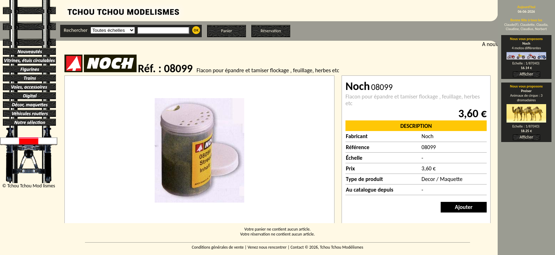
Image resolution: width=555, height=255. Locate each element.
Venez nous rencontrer (267, 247)
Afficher (526, 74)
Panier (226, 30)
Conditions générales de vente (218, 247)
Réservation (271, 30)
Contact (297, 247)
